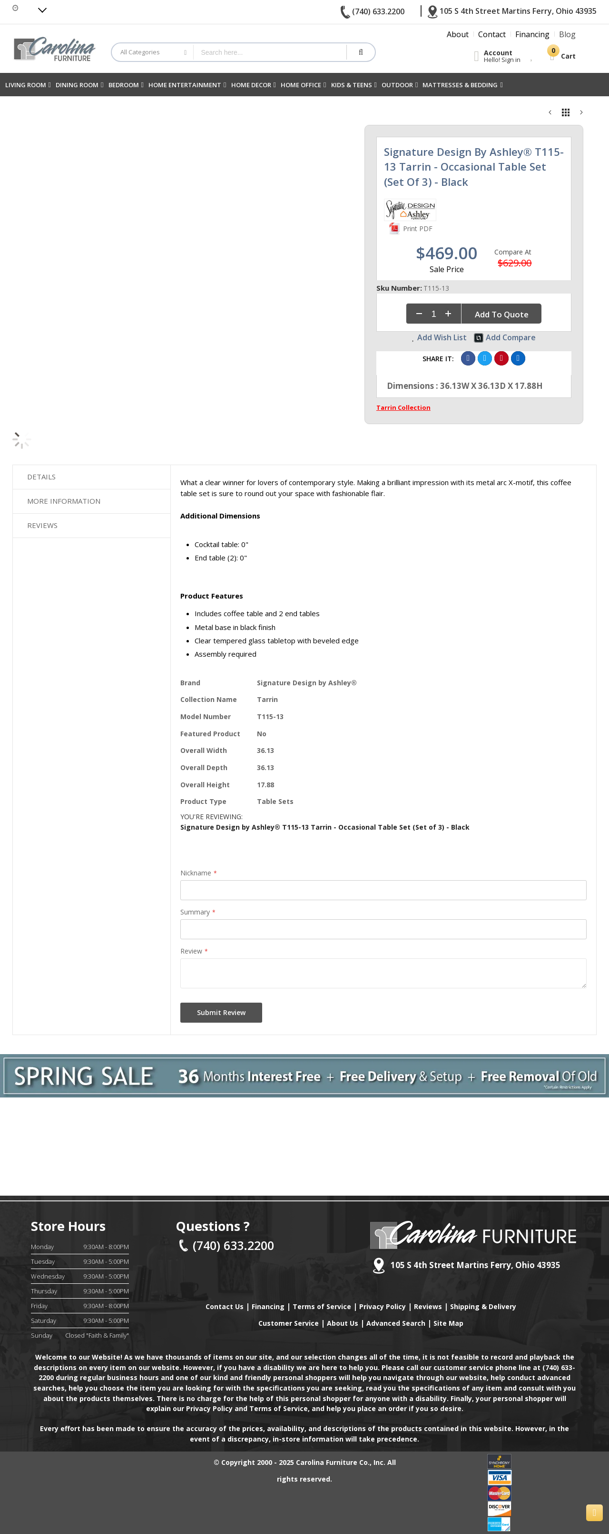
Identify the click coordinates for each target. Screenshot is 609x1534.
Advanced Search (395, 1323)
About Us (342, 1323)
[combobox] (270, 52)
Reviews (42, 519)
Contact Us (225, 1306)
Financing (268, 1306)
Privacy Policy (382, 1306)
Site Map (448, 1323)
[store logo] (54, 48)
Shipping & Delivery (483, 1306)
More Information (63, 497)
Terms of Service (322, 1306)
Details (41, 475)
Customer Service (288, 1323)
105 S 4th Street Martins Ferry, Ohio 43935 (466, 1265)
